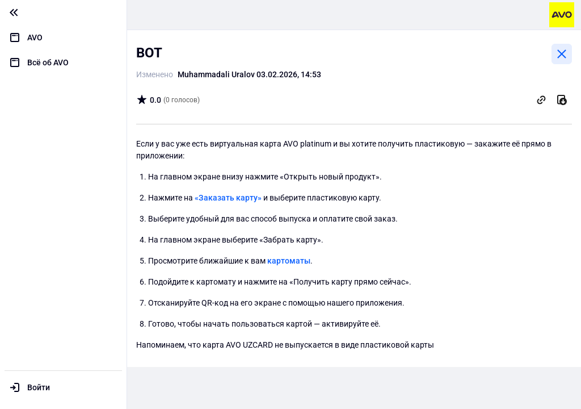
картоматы (288, 260)
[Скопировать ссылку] (541, 100)
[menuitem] (63, 37)
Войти (38, 387)
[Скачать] (561, 100)
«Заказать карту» (228, 197)
